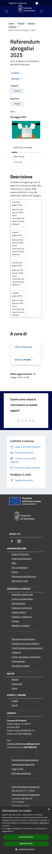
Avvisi (14, 688)
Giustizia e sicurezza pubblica (25, 643)
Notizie (31, 23)
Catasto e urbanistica (22, 616)
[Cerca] (41, 11)
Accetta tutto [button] (26, 837)
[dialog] (26, 830)
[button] (26, 849)
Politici (15, 572)
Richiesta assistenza (21, 773)
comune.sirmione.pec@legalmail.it (23, 743)
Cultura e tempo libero (22, 599)
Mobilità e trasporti (21, 625)
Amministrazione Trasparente (26, 786)
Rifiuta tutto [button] (26, 843)
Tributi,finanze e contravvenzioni (27, 648)
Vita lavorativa (18, 603)
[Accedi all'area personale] (36, 3)
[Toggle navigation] (6, 11)
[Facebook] (12, 541)
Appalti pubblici (19, 612)
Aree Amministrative (21, 558)
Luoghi (15, 700)
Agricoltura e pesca (21, 665)
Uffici (14, 563)
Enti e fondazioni (19, 567)
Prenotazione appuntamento (25, 760)
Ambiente (16, 652)
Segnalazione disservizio (23, 764)
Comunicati (17, 683)
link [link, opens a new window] (11, 831)
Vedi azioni (17, 79)
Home (11, 23)
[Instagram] (19, 541)
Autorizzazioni (18, 661)
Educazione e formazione (23, 639)
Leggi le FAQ (17, 768)
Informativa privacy (21, 805)
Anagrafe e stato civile (22, 594)
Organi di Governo (20, 554)
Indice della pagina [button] (23, 147)
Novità (21, 23)
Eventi (15, 705)
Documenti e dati (20, 580)
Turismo (15, 621)
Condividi (17, 73)
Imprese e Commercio (22, 607)
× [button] (49, 809)
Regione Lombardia (18, 3)
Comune (12, 26)
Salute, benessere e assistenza (26, 656)
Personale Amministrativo (24, 576)
